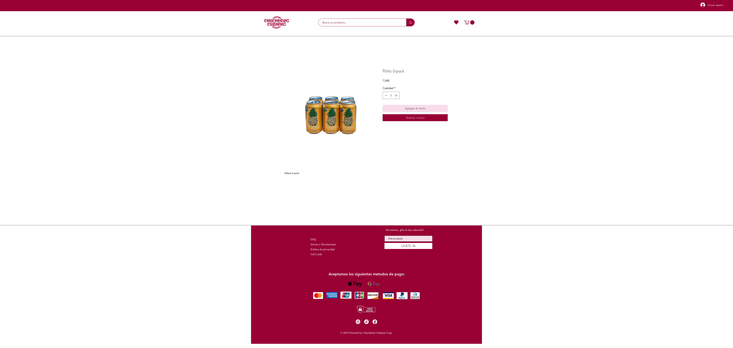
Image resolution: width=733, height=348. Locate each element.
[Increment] (396, 95)
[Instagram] (358, 321)
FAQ (313, 239)
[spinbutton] (391, 95)
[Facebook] (375, 321)
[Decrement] (385, 95)
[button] (469, 22)
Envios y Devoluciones (323, 244)
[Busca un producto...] (361, 22)
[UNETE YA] (408, 246)
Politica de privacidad (323, 249)
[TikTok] (366, 321)
